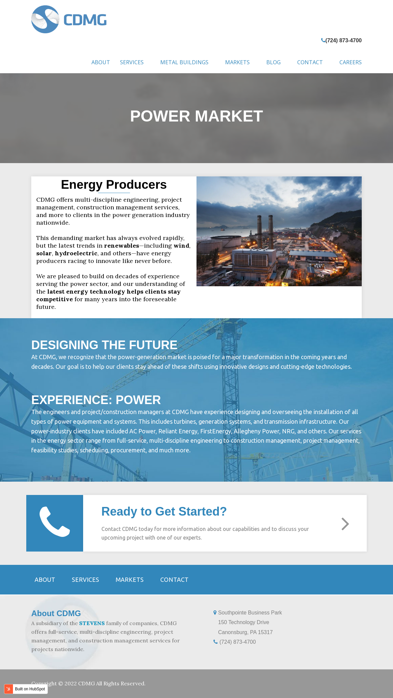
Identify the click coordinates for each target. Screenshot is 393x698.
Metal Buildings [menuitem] (184, 62)
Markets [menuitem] (237, 62)
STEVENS (92, 623)
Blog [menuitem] (273, 62)
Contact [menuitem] (310, 62)
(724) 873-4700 (344, 40)
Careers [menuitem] (350, 62)
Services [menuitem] (132, 62)
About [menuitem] (100, 62)
